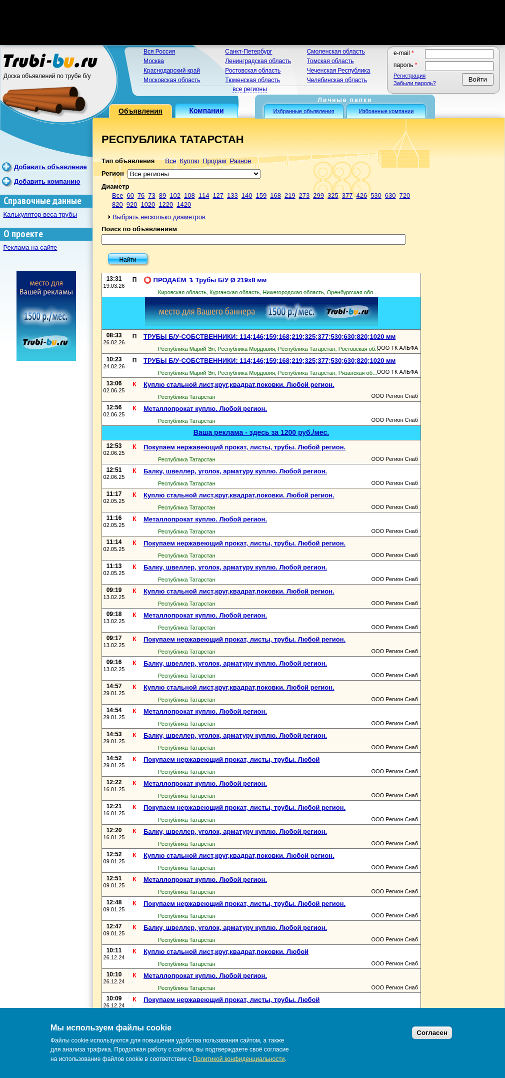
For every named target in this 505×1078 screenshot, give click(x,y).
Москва (154, 61)
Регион (113, 173)
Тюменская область (252, 80)
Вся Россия (159, 51)
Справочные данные (43, 201)
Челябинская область (337, 80)
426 (361, 195)
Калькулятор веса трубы (41, 214)
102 (175, 195)
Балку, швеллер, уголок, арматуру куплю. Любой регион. (235, 471)
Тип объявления (128, 161)
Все (170, 161)
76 (141, 195)
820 (117, 204)
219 (290, 195)
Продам (214, 161)
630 (390, 195)
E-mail (404, 53)
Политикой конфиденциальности (239, 1058)
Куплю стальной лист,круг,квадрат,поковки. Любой (226, 951)
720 (405, 195)
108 (189, 195)
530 (376, 195)
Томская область (330, 61)
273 (304, 195)
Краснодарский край (172, 70)
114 (204, 195)
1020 (147, 204)
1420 (183, 204)
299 (318, 195)
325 (333, 195)
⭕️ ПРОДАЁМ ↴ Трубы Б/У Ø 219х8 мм (206, 280)
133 (232, 195)
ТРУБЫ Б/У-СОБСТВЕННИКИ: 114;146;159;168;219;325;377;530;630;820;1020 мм (270, 336)
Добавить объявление (50, 167)
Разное (240, 161)
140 (247, 195)
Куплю (189, 161)
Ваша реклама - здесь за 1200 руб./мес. (261, 432)
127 (218, 195)
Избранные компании (386, 111)
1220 (165, 204)
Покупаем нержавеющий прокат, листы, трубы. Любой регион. (245, 447)
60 (130, 195)
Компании (206, 111)
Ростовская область (252, 70)
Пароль (406, 65)
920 (132, 204)
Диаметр (115, 186)
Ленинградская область (258, 61)
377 (347, 195)
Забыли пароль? (415, 83)
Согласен (432, 1032)
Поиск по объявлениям (139, 229)
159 (261, 195)
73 (151, 195)
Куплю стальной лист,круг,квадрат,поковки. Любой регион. (239, 384)
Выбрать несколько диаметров (159, 217)
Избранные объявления (304, 111)
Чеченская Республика (338, 70)
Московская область (172, 80)
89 (162, 195)
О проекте (23, 234)
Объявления (140, 111)
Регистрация (410, 76)
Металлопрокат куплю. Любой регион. (205, 408)
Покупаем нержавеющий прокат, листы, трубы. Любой (232, 759)
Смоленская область (336, 51)
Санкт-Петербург (248, 51)
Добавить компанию (47, 181)
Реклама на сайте (31, 247)
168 (275, 195)
